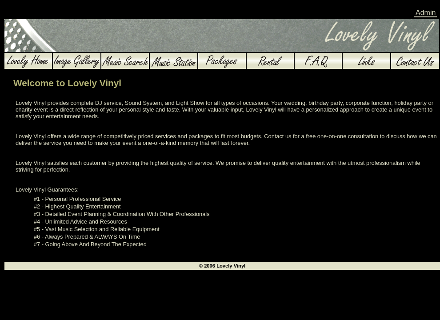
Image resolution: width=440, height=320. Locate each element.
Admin (426, 12)
